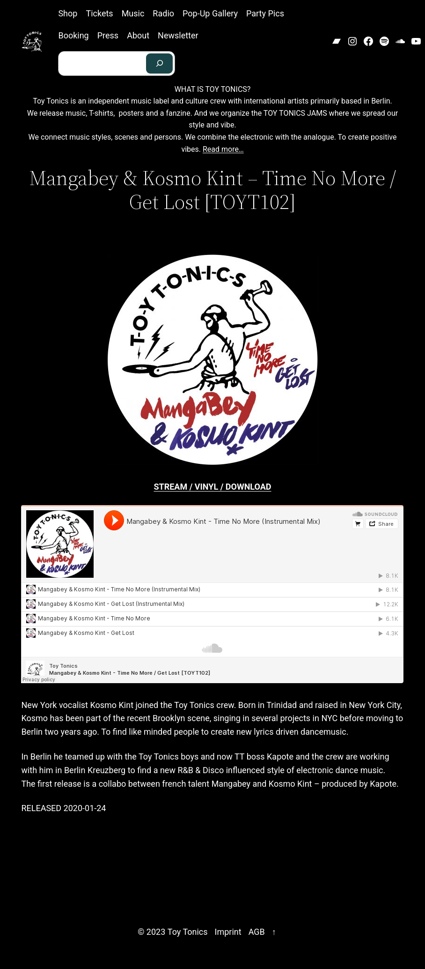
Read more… (223, 149)
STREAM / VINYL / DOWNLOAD (212, 487)
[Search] (159, 63)
